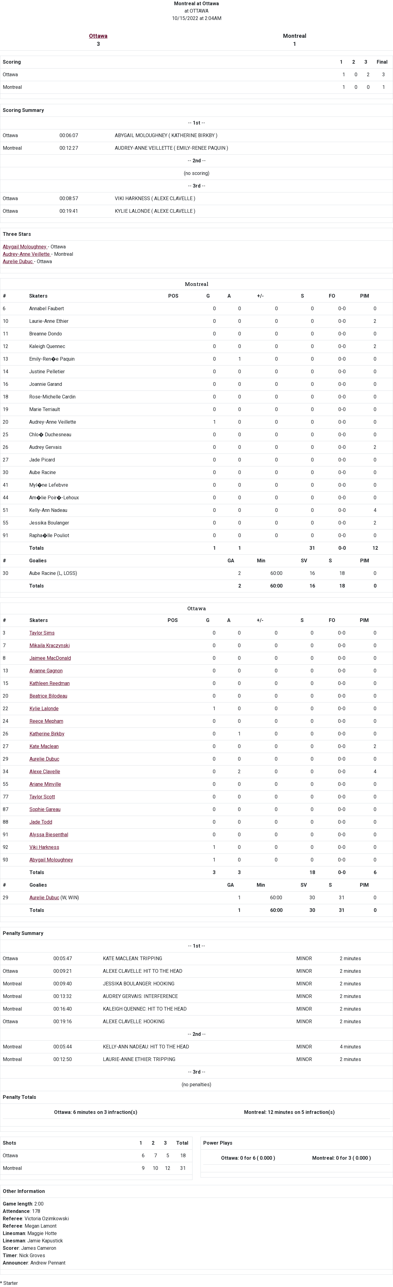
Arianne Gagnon (46, 671)
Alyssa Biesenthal (48, 835)
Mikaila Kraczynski (49, 645)
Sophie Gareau (44, 809)
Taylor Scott (42, 797)
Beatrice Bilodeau (48, 696)
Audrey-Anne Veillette (27, 254)
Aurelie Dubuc (18, 261)
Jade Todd (40, 822)
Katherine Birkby (46, 734)
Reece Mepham (46, 721)
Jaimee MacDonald (50, 658)
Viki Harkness (44, 847)
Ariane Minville (45, 784)
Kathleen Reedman (49, 683)
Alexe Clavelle (44, 771)
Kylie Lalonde (44, 708)
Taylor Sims (42, 633)
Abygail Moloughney (25, 247)
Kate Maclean (44, 746)
